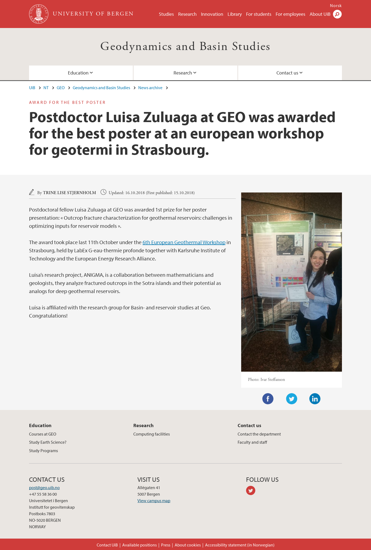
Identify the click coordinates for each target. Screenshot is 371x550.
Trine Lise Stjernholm (69, 193)
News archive (150, 87)
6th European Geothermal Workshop (184, 242)
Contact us (287, 73)
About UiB (320, 14)
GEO (61, 87)
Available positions (139, 545)
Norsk (336, 5)
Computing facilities (151, 434)
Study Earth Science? (48, 442)
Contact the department (259, 434)
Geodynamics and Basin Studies (185, 46)
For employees (290, 14)
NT (46, 87)
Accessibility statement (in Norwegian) (240, 545)
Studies (166, 14)
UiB (32, 87)
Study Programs (43, 450)
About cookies (188, 545)
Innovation (212, 14)
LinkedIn (315, 399)
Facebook (268, 399)
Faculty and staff (252, 442)
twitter (252, 491)
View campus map (153, 500)
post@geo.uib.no (44, 487)
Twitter (291, 399)
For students (258, 14)
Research (187, 14)
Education (78, 73)
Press (165, 545)
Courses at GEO (42, 434)
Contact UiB (107, 545)
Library (235, 14)
